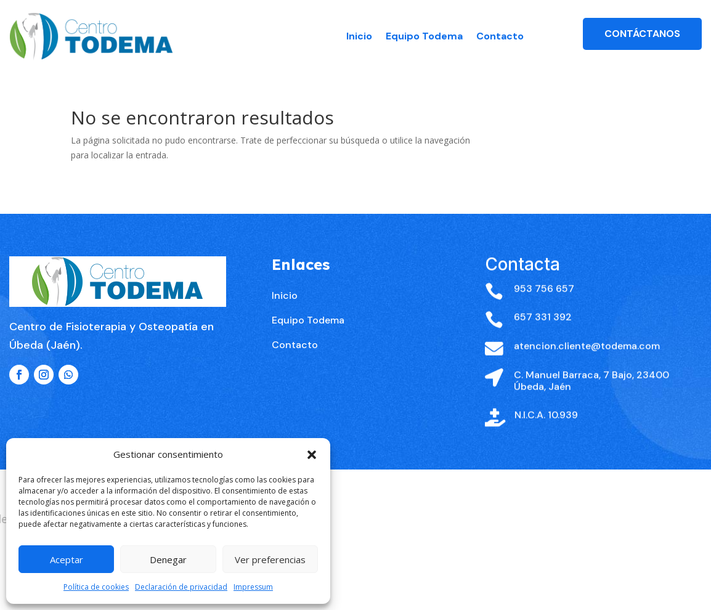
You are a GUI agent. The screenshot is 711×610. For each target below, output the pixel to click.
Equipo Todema (424, 36)
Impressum (253, 587)
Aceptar (66, 559)
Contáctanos (642, 33)
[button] (312, 455)
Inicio (359, 36)
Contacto (500, 36)
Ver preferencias (270, 559)
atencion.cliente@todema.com (587, 368)
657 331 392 (543, 340)
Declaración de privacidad (181, 587)
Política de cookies (96, 587)
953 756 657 (544, 311)
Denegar (168, 559)
